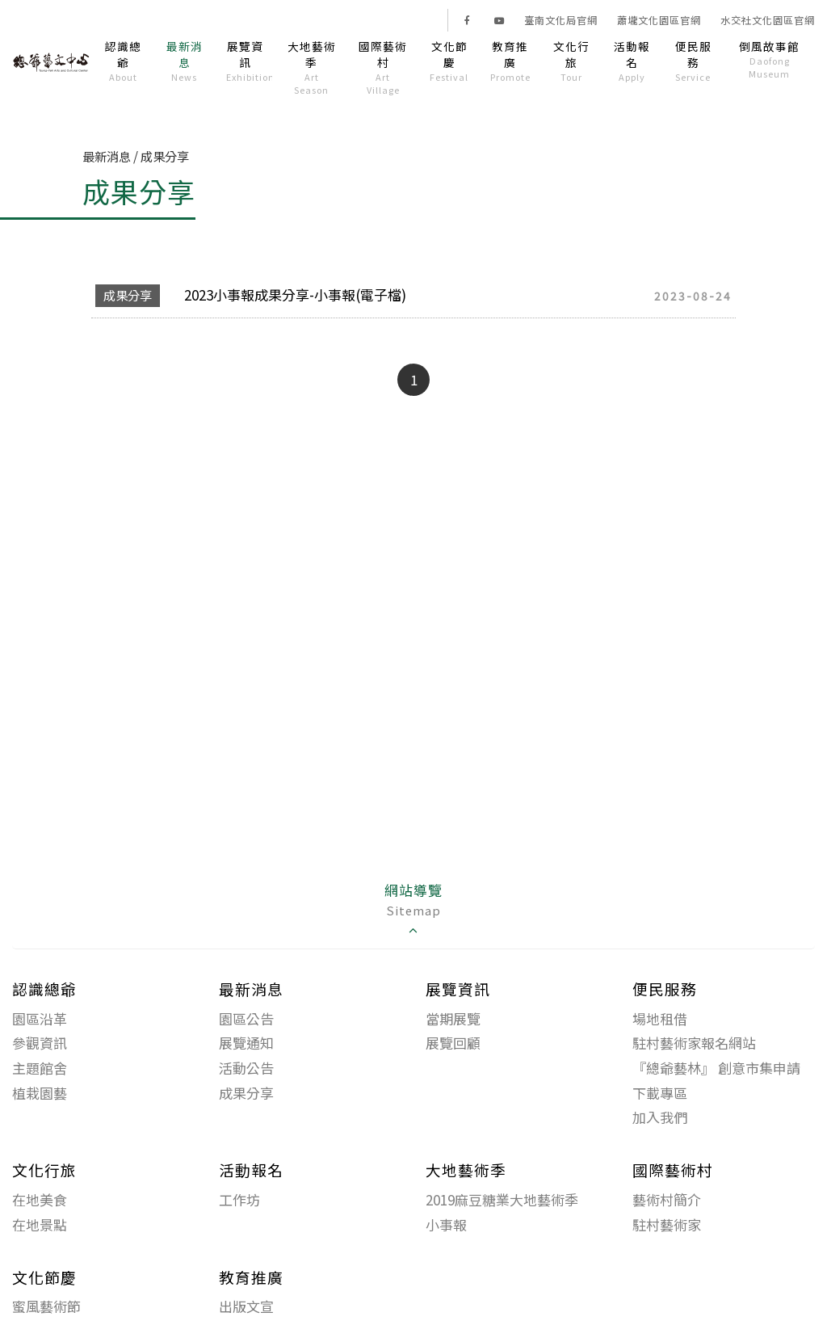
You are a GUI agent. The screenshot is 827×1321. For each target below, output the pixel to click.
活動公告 (246, 1068)
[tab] (413, 910)
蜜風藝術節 (46, 1306)
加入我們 (659, 1117)
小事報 (446, 1224)
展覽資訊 (249, 60)
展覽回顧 (453, 1043)
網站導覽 (413, 909)
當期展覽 (453, 1018)
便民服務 (693, 60)
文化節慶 (449, 60)
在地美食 (39, 1199)
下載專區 (659, 1093)
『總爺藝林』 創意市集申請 (716, 1068)
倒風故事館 (769, 59)
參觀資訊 (39, 1043)
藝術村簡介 (666, 1199)
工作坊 (239, 1199)
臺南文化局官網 (561, 20)
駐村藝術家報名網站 (694, 1043)
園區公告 (246, 1018)
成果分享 (246, 1093)
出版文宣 (246, 1306)
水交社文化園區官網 (767, 20)
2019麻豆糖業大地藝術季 (502, 1199)
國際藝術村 (382, 67)
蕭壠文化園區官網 (659, 20)
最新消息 (184, 60)
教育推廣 (510, 60)
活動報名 (632, 60)
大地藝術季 (311, 67)
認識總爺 (124, 60)
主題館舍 (39, 1068)
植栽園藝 (39, 1093)
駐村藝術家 (666, 1224)
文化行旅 (571, 60)
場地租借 (659, 1018)
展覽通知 (246, 1043)
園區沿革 (39, 1018)
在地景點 (39, 1224)
